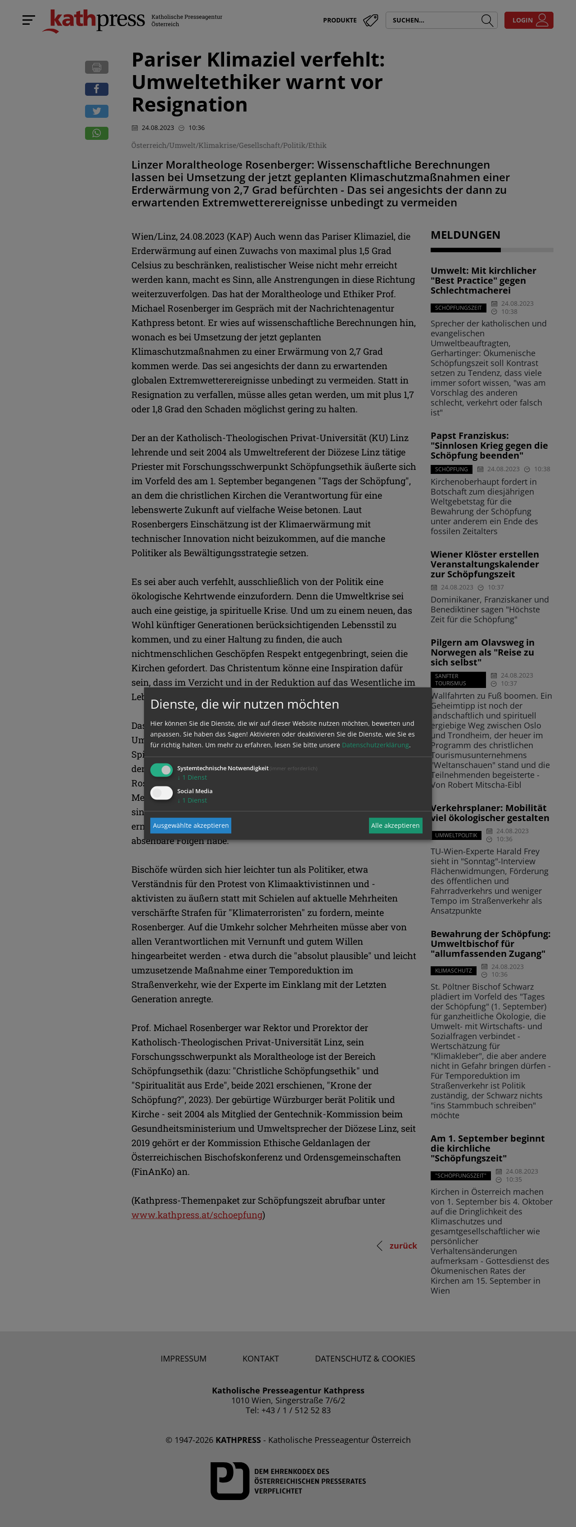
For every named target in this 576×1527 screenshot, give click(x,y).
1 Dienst (192, 776)
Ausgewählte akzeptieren (191, 825)
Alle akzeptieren (395, 825)
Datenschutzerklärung (375, 744)
